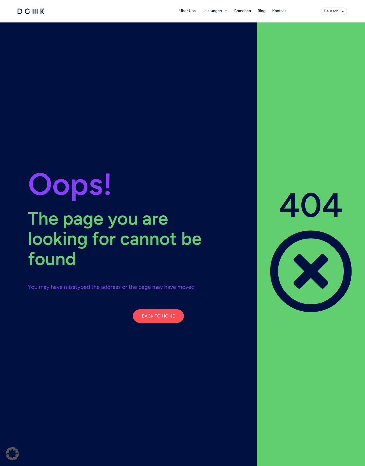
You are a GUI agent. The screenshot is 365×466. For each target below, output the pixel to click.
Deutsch (331, 11)
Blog (261, 10)
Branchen (242, 10)
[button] (12, 453)
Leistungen (215, 11)
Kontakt (279, 10)
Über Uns (187, 10)
